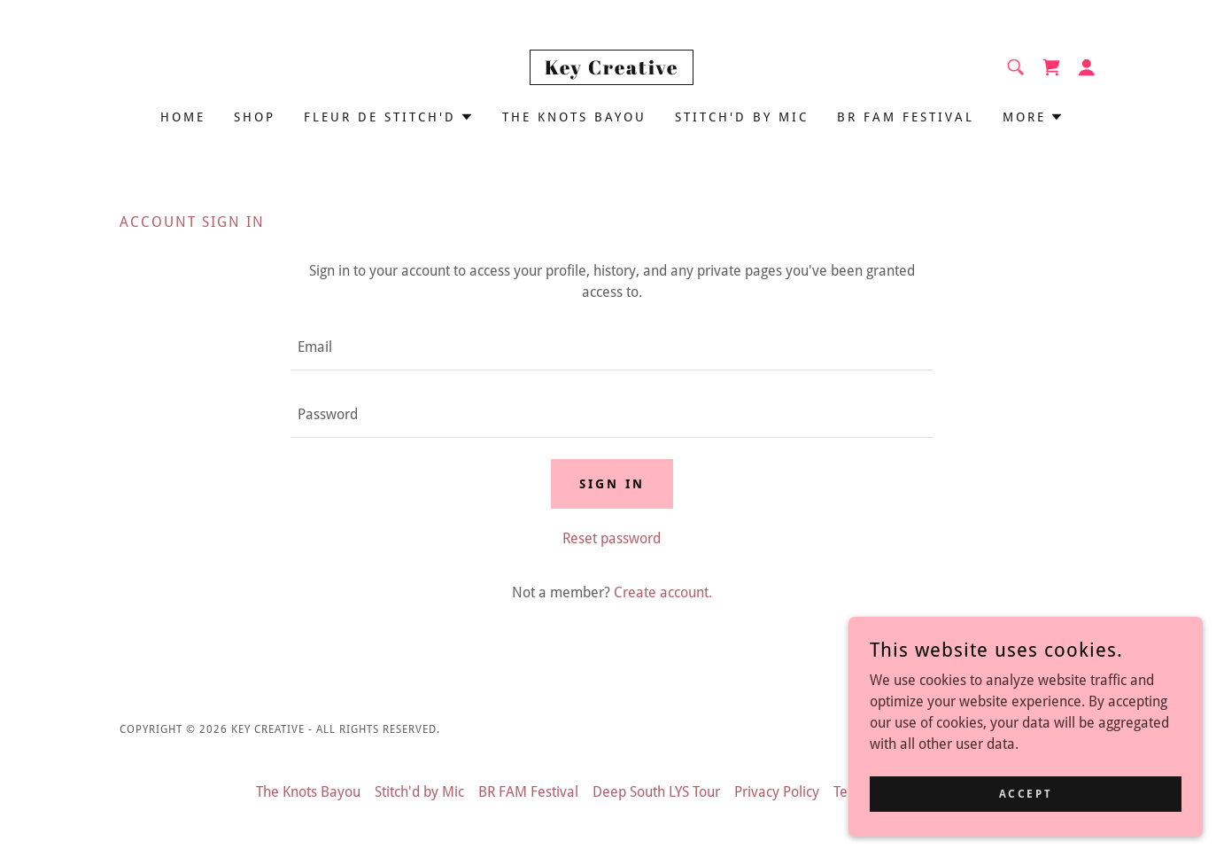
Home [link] (182, 117)
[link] (611, 69)
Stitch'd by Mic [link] (742, 117)
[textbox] (612, 347)
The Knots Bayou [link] (574, 117)
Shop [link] (254, 117)
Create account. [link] (663, 592)
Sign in (612, 484)
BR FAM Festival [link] (905, 117)
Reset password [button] (611, 538)
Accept (1025, 793)
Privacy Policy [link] (776, 791)
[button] (1086, 67)
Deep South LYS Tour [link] (656, 791)
